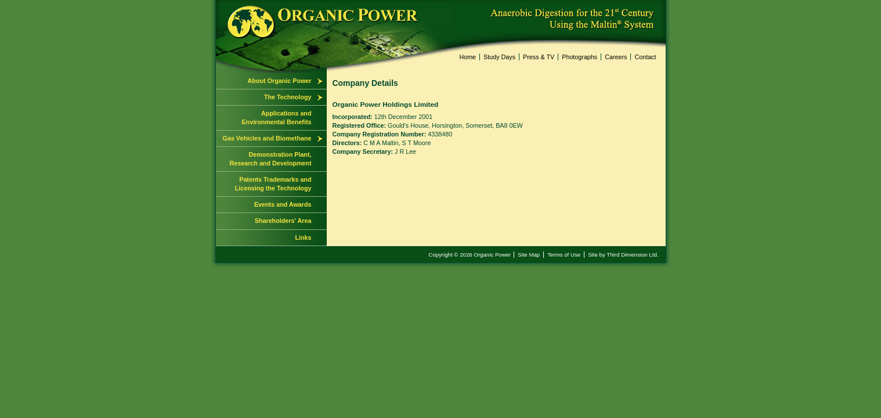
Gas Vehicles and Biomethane (267, 138)
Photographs (579, 56)
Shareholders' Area (283, 220)
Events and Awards (283, 204)
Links (303, 237)
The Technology (288, 96)
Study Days (499, 56)
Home (467, 56)
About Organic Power (280, 80)
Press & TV (538, 56)
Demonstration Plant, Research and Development (271, 159)
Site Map (529, 254)
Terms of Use (563, 254)
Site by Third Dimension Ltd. (623, 254)
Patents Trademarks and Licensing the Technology (273, 184)
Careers (616, 56)
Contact (645, 56)
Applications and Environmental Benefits (276, 117)
